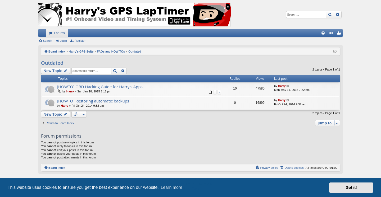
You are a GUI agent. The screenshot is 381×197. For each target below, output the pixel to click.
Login (63, 40)
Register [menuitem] (340, 34)
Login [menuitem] (332, 34)
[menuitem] (323, 33)
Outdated (52, 62)
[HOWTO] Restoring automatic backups (93, 101)
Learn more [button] (171, 187)
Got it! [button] (351, 187)
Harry (70, 91)
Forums (59, 33)
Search (47, 40)
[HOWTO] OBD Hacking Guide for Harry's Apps (100, 86)
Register (80, 40)
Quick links (43, 34)
